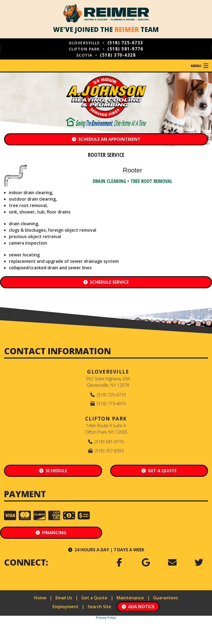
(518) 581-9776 (125, 48)
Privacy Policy (106, 617)
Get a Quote (94, 598)
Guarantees (165, 598)
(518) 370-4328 (118, 55)
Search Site (99, 607)
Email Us (63, 598)
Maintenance (130, 598)
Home (40, 598)
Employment (66, 607)
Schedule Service (106, 282)
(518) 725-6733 (125, 42)
